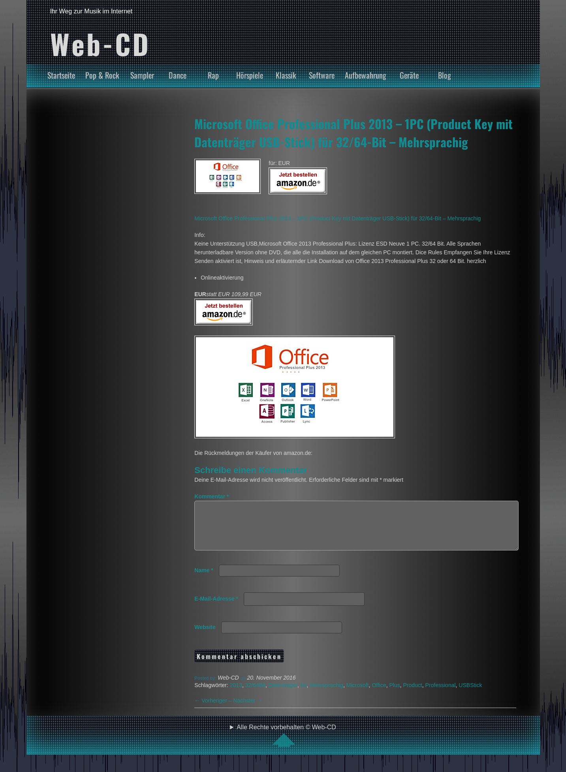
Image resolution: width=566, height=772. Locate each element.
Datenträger (283, 694)
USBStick (470, 694)
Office (379, 694)
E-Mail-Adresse (216, 608)
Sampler (142, 75)
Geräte (409, 75)
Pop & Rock (102, 75)
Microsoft (357, 694)
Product (412, 694)
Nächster (247, 710)
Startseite (61, 75)
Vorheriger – (213, 710)
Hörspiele (249, 75)
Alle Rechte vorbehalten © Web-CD (286, 744)
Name (203, 580)
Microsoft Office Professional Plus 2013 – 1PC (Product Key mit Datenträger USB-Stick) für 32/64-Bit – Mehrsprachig (353, 133)
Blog (444, 75)
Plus (394, 694)
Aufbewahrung (365, 75)
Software (322, 75)
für (304, 694)
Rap (213, 75)
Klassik (286, 75)
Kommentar (211, 496)
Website (204, 636)
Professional (440, 694)
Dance (177, 75)
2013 (236, 694)
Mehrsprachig (326, 694)
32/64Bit (255, 694)
